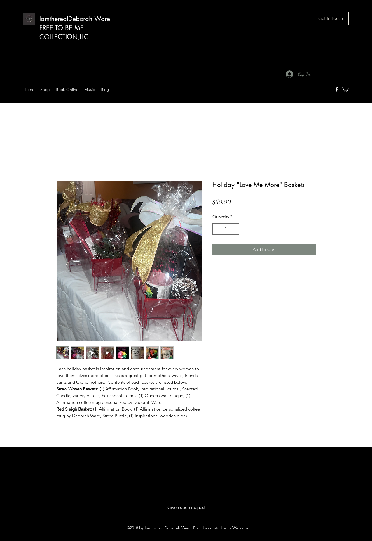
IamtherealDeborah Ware (74, 19)
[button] (330, 18)
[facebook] (337, 89)
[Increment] (234, 229)
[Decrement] (217, 229)
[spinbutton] (225, 229)
